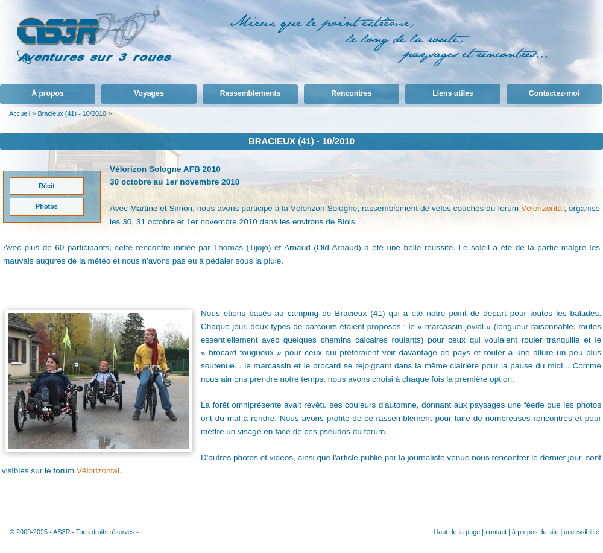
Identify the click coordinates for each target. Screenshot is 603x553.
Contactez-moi (554, 93)
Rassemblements (250, 93)
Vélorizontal (542, 208)
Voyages (148, 93)
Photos (47, 206)
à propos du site (535, 532)
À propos (47, 93)
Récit (47, 185)
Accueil (19, 113)
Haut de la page (457, 532)
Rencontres (351, 93)
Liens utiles (452, 93)
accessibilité (581, 532)
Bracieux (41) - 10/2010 (71, 113)
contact (496, 532)
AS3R (61, 532)
